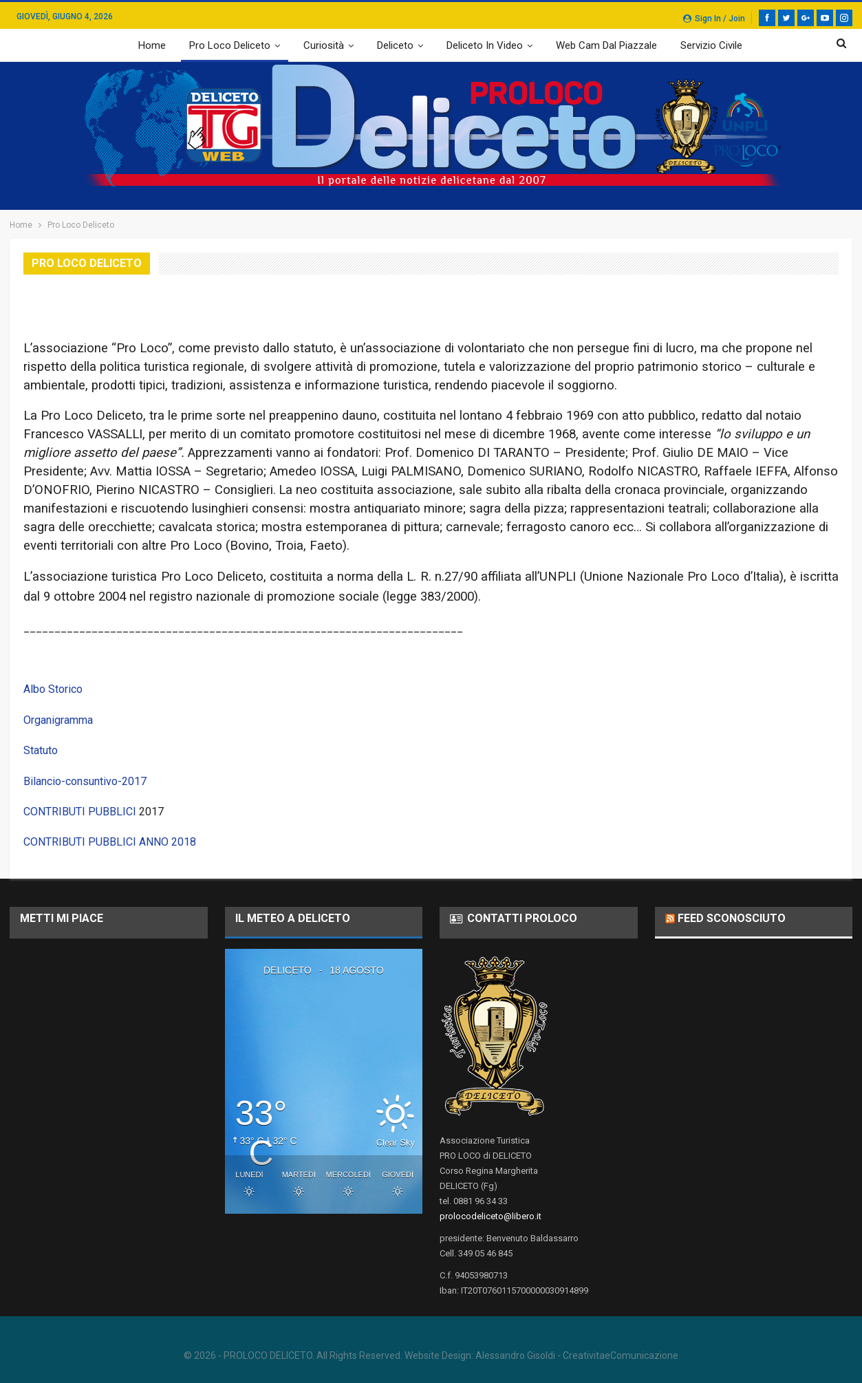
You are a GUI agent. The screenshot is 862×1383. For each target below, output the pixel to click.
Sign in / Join (714, 18)
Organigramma (58, 720)
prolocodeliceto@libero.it (490, 1216)
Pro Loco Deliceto (229, 45)
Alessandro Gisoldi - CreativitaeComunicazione (576, 1355)
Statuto (40, 750)
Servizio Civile (711, 45)
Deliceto (395, 45)
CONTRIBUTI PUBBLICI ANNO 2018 (109, 841)
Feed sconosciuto (732, 918)
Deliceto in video (484, 45)
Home (152, 45)
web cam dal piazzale (606, 45)
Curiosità (323, 45)
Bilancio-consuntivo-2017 (85, 781)
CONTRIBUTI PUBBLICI (79, 811)
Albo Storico (53, 689)
